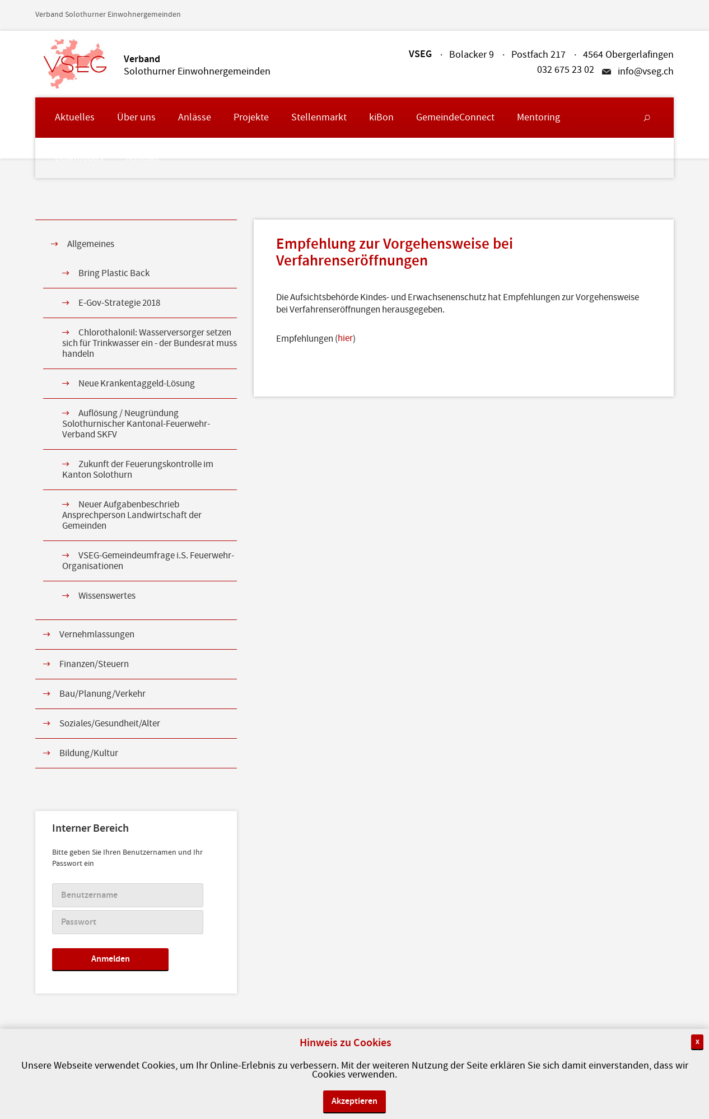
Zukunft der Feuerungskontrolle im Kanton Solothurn (137, 469)
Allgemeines (90, 244)
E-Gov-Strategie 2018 (119, 303)
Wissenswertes (107, 596)
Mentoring (538, 117)
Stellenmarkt (319, 117)
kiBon (381, 117)
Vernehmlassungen (96, 634)
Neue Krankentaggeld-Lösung (136, 383)
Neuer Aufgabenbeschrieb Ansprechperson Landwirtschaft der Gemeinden (132, 515)
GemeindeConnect (455, 117)
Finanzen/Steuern (94, 664)
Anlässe (194, 117)
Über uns (136, 117)
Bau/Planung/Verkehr (102, 694)
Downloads (79, 157)
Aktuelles (75, 117)
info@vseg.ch (646, 72)
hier (345, 338)
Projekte (251, 117)
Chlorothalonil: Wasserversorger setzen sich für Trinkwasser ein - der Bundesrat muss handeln (149, 343)
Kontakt (142, 157)
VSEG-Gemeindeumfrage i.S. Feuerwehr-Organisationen (148, 560)
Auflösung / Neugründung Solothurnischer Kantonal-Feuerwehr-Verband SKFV (136, 424)
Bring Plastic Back (114, 273)
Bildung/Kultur (88, 753)
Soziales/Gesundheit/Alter (109, 723)
